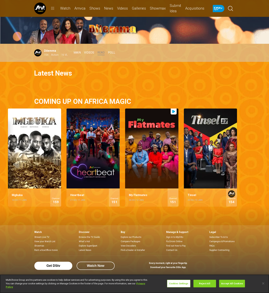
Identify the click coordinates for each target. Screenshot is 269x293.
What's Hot (84, 241)
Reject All (204, 283)
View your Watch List (44, 241)
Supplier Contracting (219, 250)
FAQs (212, 246)
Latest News (85, 250)
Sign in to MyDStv (174, 237)
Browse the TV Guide (89, 237)
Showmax (39, 246)
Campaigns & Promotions (222, 241)
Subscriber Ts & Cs (218, 237)
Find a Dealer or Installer (133, 250)
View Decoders (128, 246)
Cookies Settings (178, 283)
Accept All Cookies (232, 283)
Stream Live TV (41, 237)
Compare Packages (130, 241)
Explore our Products (131, 237)
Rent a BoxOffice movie (46, 250)
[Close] (263, 283)
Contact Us (171, 250)
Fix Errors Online (174, 241)
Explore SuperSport (88, 246)
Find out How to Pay (176, 246)
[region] (134, 284)
